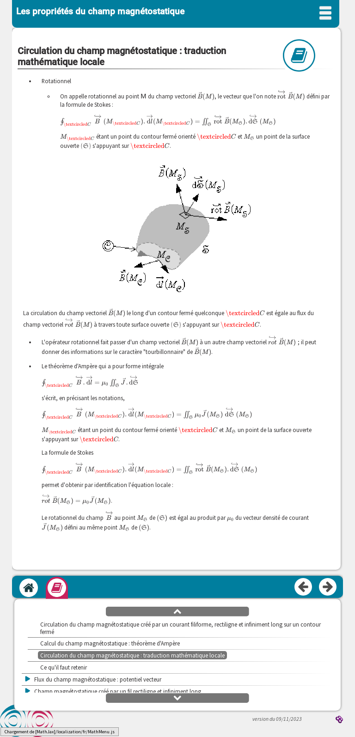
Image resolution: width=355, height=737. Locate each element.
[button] (177, 611)
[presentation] (144, 96)
